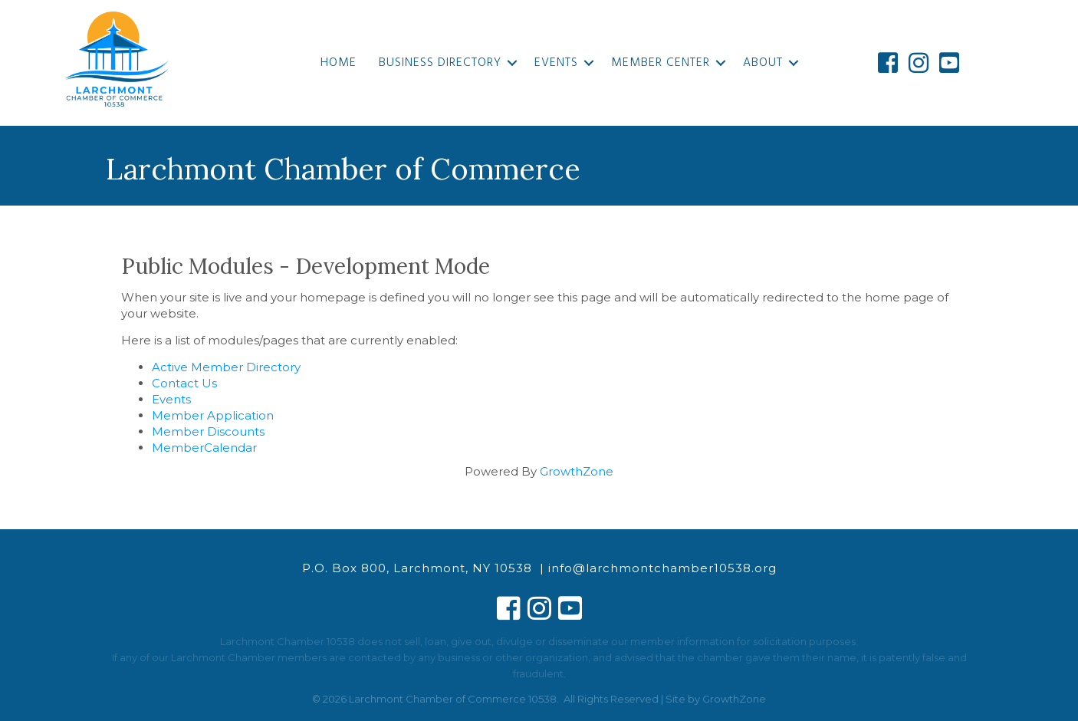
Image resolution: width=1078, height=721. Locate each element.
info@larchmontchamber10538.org (662, 568)
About (763, 63)
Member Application (213, 415)
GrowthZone (576, 471)
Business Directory (440, 63)
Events (556, 63)
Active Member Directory (226, 367)
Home (338, 63)
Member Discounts (208, 431)
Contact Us (184, 383)
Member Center (660, 63)
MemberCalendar (204, 447)
